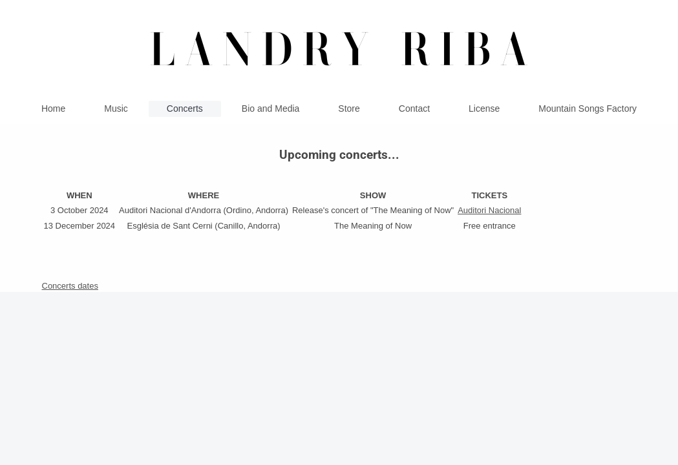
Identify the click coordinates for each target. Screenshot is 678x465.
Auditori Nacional (489, 210)
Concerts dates (70, 286)
